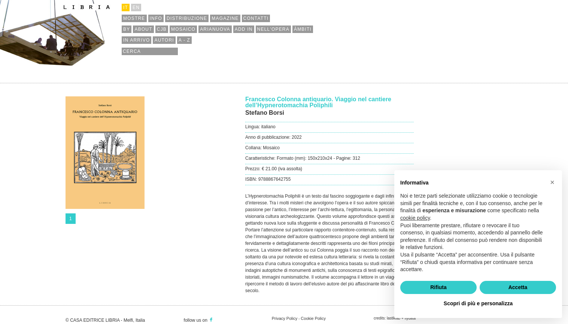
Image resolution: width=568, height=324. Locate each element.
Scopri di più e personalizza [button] (478, 303)
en (136, 7)
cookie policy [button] (415, 218)
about (143, 29)
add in (244, 29)
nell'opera (273, 29)
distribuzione (187, 18)
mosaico (183, 29)
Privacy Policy (284, 318)
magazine (225, 18)
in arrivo (136, 40)
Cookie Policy (313, 318)
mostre (134, 18)
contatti (256, 18)
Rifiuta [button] (438, 287)
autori (164, 40)
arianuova (215, 29)
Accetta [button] (518, 287)
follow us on (199, 320)
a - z (184, 40)
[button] (552, 182)
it (125, 7)
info (156, 18)
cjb (162, 29)
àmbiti (303, 29)
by (126, 29)
